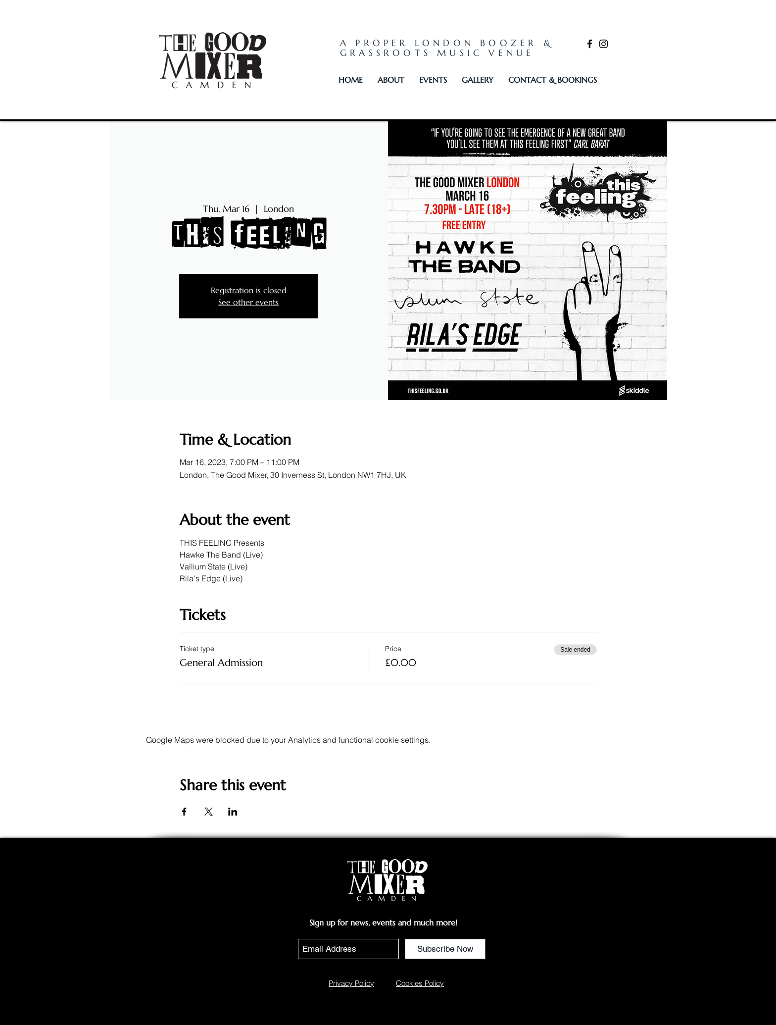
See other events (248, 302)
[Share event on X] (208, 812)
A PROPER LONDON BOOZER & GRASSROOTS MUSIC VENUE (447, 47)
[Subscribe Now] (445, 949)
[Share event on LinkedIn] (233, 812)
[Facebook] (589, 44)
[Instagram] (603, 44)
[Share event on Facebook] (184, 812)
